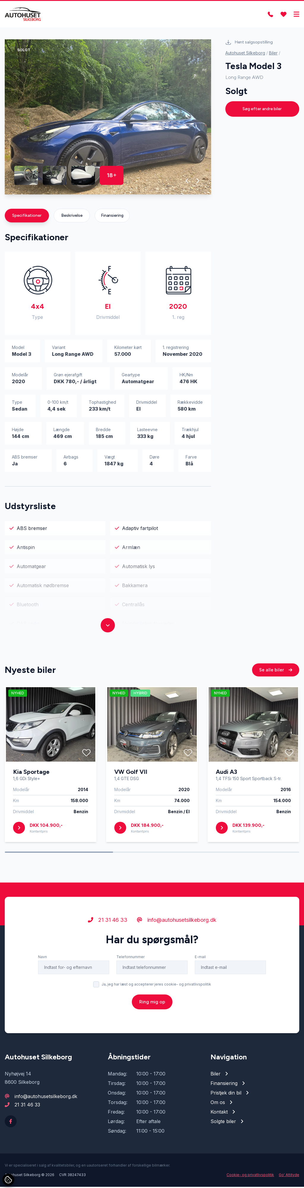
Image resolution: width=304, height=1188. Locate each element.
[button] (187, 182)
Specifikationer (27, 216)
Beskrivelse (72, 216)
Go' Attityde (289, 1176)
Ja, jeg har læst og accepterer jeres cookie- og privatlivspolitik (156, 1013)
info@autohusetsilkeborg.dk (176, 949)
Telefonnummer (130, 985)
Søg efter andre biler (262, 110)
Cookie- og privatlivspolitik (250, 1176)
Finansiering (112, 216)
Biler (273, 54)
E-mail (200, 985)
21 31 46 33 (107, 949)
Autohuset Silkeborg (245, 54)
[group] (108, 118)
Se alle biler (275, 698)
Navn (42, 985)
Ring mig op (152, 1030)
